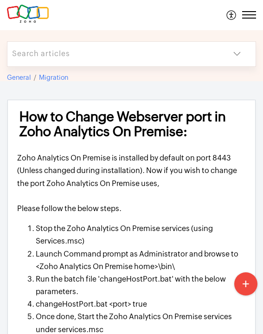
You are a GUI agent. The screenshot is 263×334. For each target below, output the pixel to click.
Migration (53, 77)
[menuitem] (231, 15)
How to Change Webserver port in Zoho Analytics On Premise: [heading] (122, 124)
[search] (112, 54)
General (19, 77)
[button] (231, 15)
